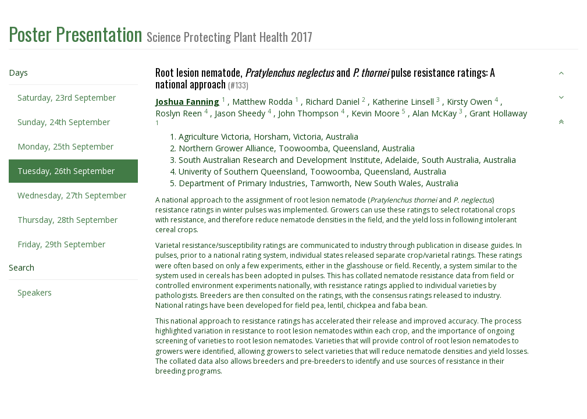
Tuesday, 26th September (66, 170)
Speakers (34, 292)
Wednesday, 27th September (71, 195)
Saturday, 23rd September (66, 97)
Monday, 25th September (65, 146)
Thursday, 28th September (67, 219)
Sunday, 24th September (63, 121)
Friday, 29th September (61, 244)
